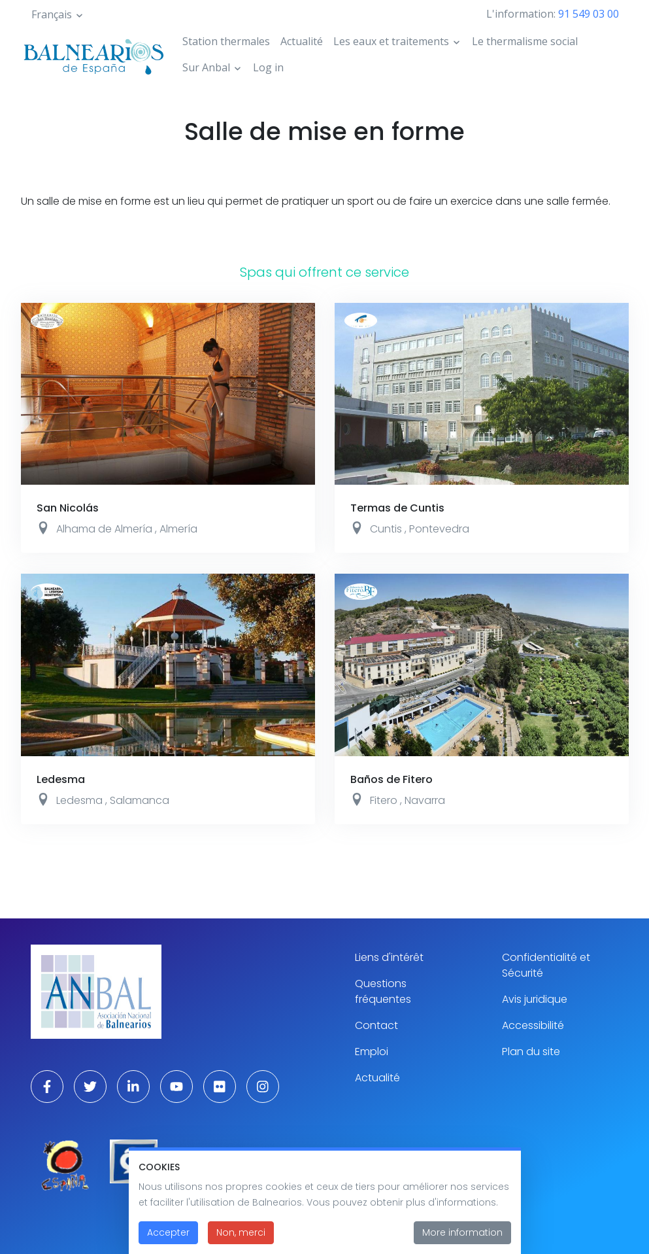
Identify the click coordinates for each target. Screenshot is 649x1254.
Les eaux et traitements (391, 41)
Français (51, 14)
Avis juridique (534, 999)
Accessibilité (533, 1025)
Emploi (371, 1051)
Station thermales (226, 41)
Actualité (301, 41)
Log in (268, 67)
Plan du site (531, 1051)
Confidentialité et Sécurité (546, 965)
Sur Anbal (206, 67)
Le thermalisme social (525, 41)
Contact (376, 1025)
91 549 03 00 (588, 14)
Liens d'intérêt (389, 957)
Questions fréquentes (383, 991)
